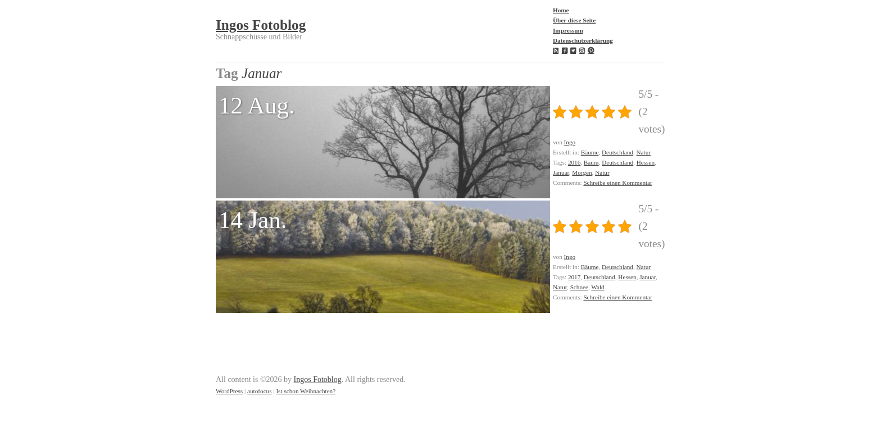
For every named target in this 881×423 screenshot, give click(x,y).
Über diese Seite (574, 20)
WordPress (229, 391)
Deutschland (617, 152)
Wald (597, 287)
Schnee (579, 287)
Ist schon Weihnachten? (305, 391)
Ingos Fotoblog (261, 25)
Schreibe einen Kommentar (617, 182)
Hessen (646, 162)
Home (561, 10)
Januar (561, 172)
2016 (574, 162)
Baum (591, 162)
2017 (574, 277)
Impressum (568, 30)
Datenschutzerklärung (583, 40)
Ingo (570, 142)
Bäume (590, 152)
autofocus (259, 391)
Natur (644, 152)
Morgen (582, 172)
